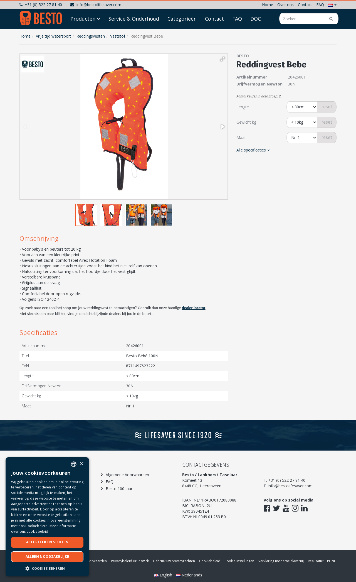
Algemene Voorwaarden (127, 474)
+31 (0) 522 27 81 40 (40, 4)
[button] (332, 4)
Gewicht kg (246, 122)
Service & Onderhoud (133, 34)
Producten (82, 34)
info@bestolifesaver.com (95, 4)
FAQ (320, 4)
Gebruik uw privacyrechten (174, 561)
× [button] (81, 464)
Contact (305, 4)
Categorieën (182, 34)
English (163, 575)
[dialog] (47, 516)
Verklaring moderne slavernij (281, 561)
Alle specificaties (253, 150)
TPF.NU (331, 561)
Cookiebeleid (209, 561)
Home (267, 4)
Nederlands (189, 575)
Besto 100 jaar (119, 488)
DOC (255, 34)
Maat (241, 137)
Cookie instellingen (239, 561)
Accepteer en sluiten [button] (47, 542)
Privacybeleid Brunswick (130, 561)
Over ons (285, 4)
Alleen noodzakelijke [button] (47, 556)
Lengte (242, 106)
